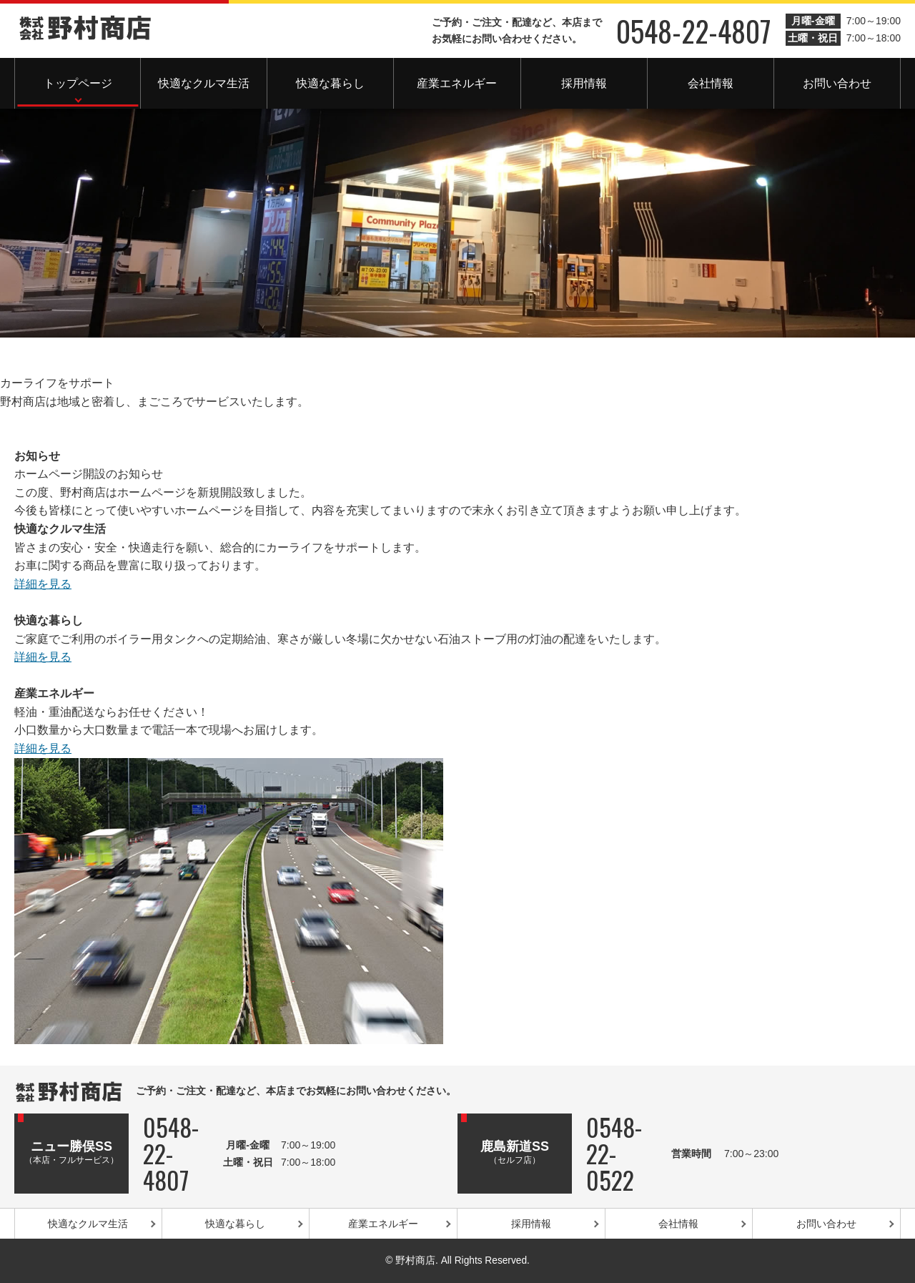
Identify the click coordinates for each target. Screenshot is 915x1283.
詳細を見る (42, 584)
